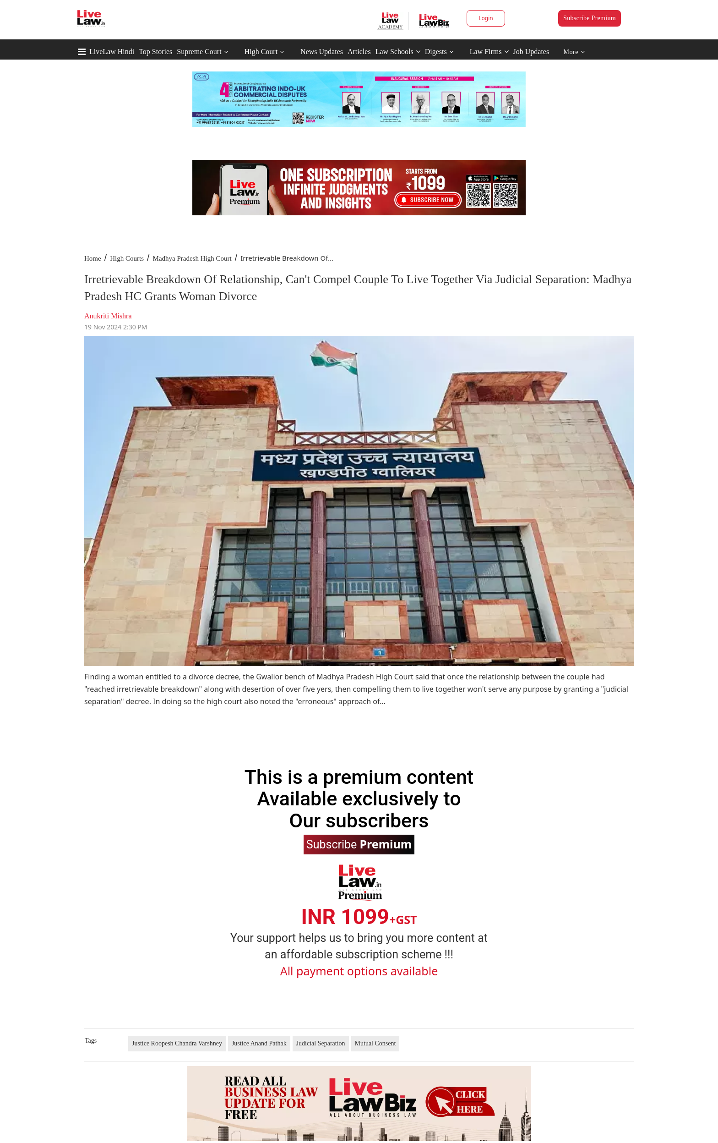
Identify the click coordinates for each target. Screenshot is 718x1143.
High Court (261, 51)
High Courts (127, 258)
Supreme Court (199, 51)
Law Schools (397, 51)
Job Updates (531, 51)
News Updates (321, 51)
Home (92, 258)
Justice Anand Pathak (259, 1043)
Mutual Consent (375, 1043)
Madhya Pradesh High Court (192, 258)
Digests (436, 51)
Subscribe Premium (589, 18)
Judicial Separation (320, 1043)
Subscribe (359, 844)
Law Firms (489, 51)
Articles (359, 51)
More (574, 52)
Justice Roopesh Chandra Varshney (177, 1043)
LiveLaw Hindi (111, 51)
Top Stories (155, 51)
